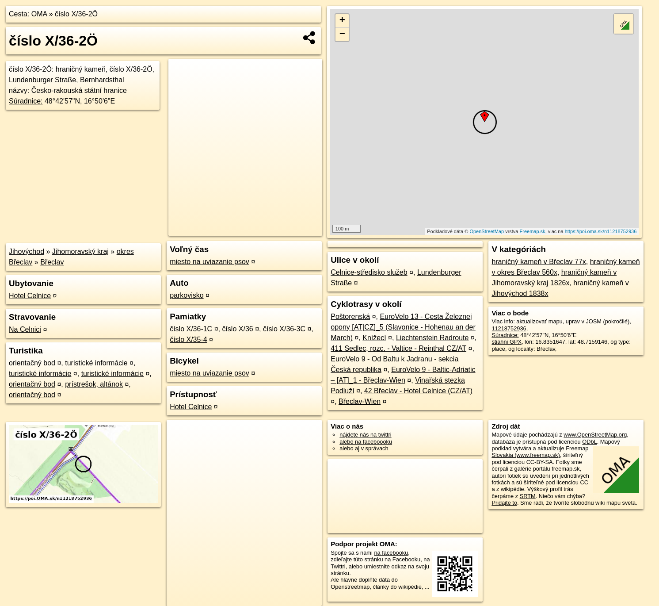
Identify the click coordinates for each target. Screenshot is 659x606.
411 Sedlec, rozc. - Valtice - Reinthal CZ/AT (398, 348)
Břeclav (52, 262)
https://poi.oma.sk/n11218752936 (601, 231)
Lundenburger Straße (42, 80)
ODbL (589, 441)
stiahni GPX (506, 341)
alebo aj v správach (363, 448)
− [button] (342, 34)
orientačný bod (32, 363)
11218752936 (508, 328)
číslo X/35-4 (188, 339)
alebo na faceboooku (365, 441)
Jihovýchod (26, 251)
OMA (39, 14)
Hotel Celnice (30, 295)
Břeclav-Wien (360, 401)
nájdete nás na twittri (365, 434)
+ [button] (342, 20)
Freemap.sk (532, 231)
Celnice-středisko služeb (369, 272)
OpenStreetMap (486, 231)
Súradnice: (26, 101)
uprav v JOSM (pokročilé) (597, 321)
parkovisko (186, 295)
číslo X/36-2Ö (76, 14)
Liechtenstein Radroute (432, 337)
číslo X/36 (237, 329)
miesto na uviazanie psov (209, 261)
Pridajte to (504, 502)
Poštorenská (350, 316)
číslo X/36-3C (284, 329)
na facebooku (391, 552)
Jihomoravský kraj (80, 251)
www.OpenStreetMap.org (595, 434)
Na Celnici (25, 329)
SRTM (528, 496)
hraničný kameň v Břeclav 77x (538, 261)
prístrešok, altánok (94, 384)
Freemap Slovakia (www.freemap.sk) (539, 451)
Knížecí (374, 337)
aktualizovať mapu (539, 321)
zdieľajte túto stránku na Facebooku (375, 559)
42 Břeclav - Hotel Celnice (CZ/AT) (418, 391)
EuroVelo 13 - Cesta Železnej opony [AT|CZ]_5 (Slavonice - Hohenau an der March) (403, 327)
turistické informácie (96, 363)
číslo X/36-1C (191, 329)
